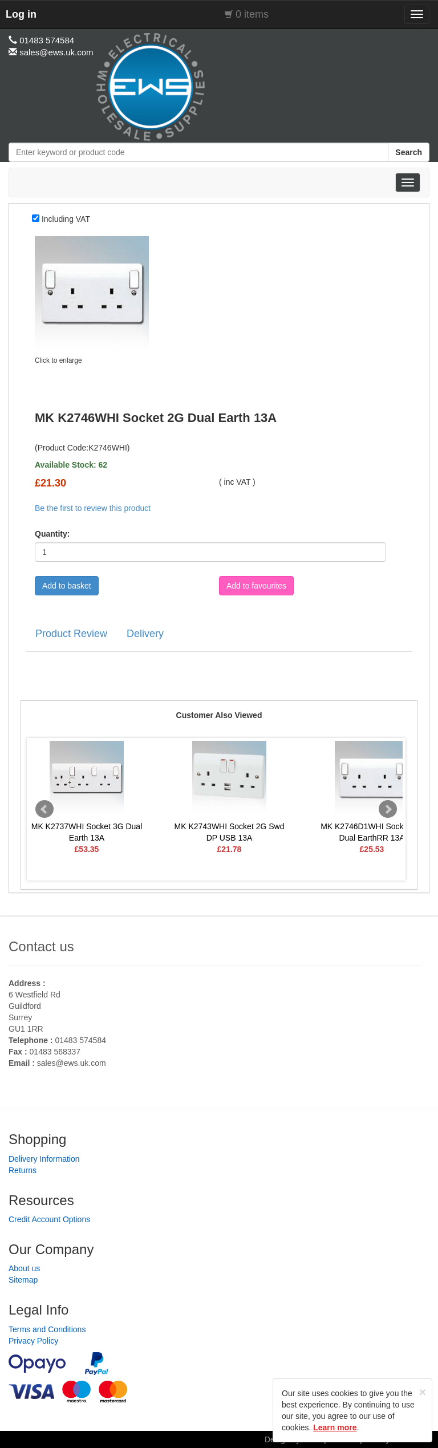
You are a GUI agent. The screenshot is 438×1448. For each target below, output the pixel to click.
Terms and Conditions (47, 1329)
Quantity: (52, 533)
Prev (44, 809)
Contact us (41, 946)
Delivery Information (44, 1158)
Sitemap (23, 1279)
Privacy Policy (33, 1340)
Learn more (334, 1427)
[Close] (422, 1392)
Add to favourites (256, 585)
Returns (22, 1170)
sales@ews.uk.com (71, 1063)
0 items (252, 14)
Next (388, 809)
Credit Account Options (49, 1219)
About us (24, 1268)
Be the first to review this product (93, 508)
